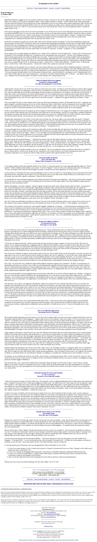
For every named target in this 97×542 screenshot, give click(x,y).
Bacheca (64, 539)
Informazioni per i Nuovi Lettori (62, 483)
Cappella (76, 539)
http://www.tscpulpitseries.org (48, 517)
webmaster (40, 531)
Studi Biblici (52, 539)
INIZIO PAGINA (48, 526)
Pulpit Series (72, 539)
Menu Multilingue (65, 8)
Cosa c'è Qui (35, 539)
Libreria (67, 539)
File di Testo (30, 8)
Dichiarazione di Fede (45, 539)
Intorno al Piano (59, 539)
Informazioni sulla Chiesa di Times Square (37, 483)
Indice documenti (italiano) (41, 8)
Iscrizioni (51, 8)
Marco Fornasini (61, 469)
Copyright (57, 8)
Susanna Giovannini (45, 469)
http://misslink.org (51, 512)
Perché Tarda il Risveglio (23, 539)
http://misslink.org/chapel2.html (52, 514)
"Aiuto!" (30, 539)
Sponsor (39, 539)
